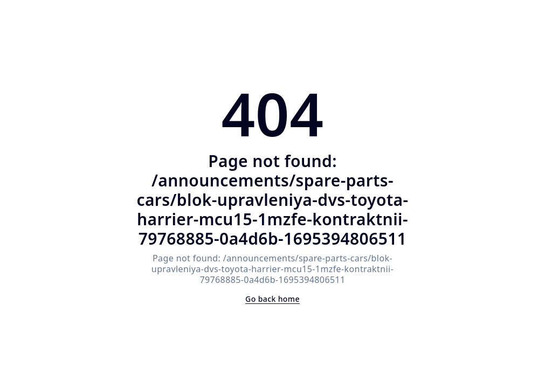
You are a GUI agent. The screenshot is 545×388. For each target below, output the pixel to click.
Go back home (272, 299)
